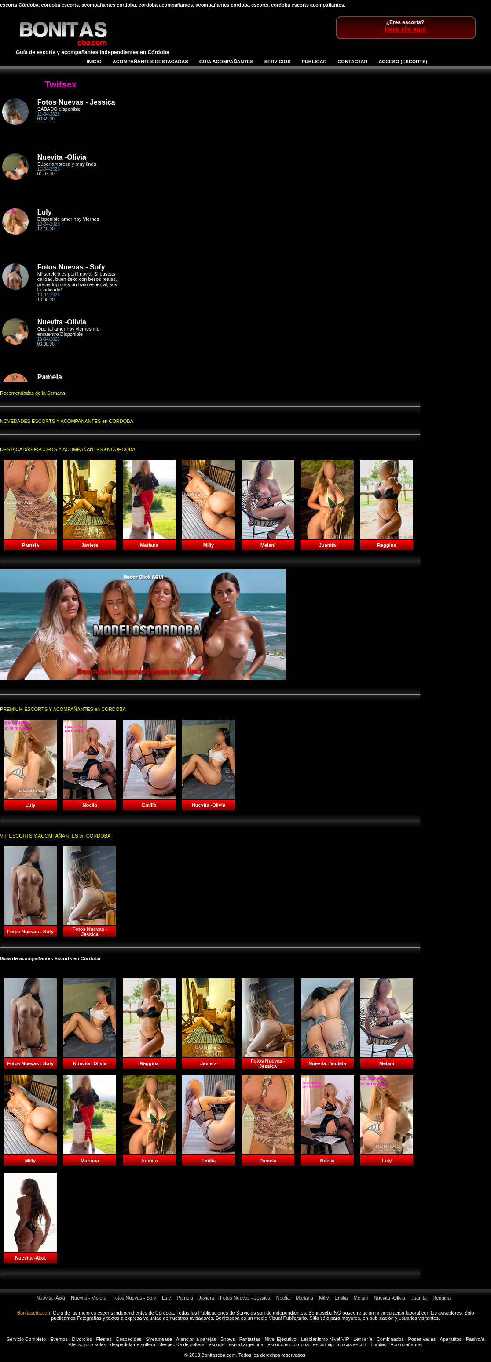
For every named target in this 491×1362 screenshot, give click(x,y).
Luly (166, 1297)
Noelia (283, 1297)
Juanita (418, 1297)
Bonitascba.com (34, 1312)
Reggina (441, 1297)
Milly (324, 1297)
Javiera (206, 1297)
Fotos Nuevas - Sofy (134, 1297)
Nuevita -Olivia (390, 1297)
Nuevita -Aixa (50, 1297)
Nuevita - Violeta (88, 1297)
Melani (361, 1297)
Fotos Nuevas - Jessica (245, 1297)
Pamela (185, 1297)
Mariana (304, 1297)
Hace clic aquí (405, 29)
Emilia (341, 1297)
